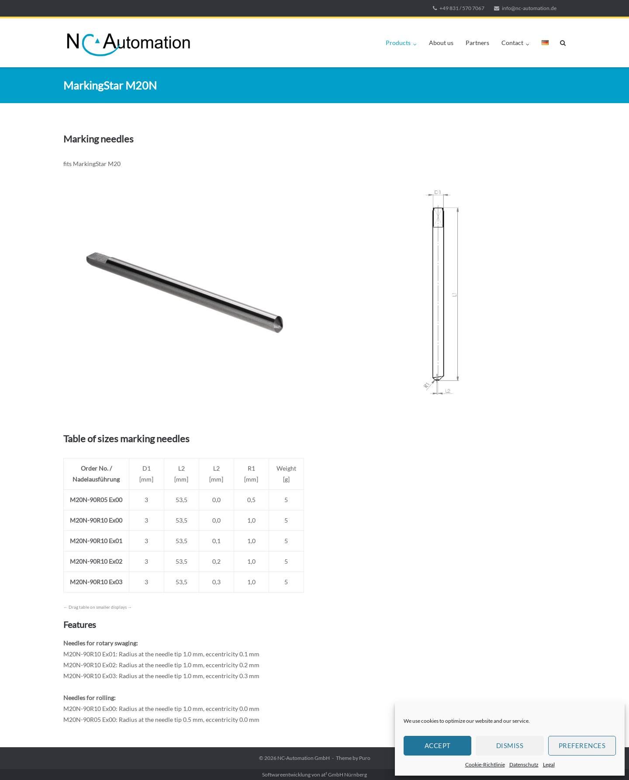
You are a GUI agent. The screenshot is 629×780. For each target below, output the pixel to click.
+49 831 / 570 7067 (461, 8)
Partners (477, 42)
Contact (512, 42)
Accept (438, 745)
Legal (549, 764)
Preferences (582, 745)
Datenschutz (524, 764)
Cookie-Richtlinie (485, 764)
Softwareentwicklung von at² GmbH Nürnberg (314, 774)
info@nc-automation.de (529, 8)
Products (398, 42)
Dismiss (510, 745)
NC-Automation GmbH (303, 758)
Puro (364, 758)
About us (441, 42)
